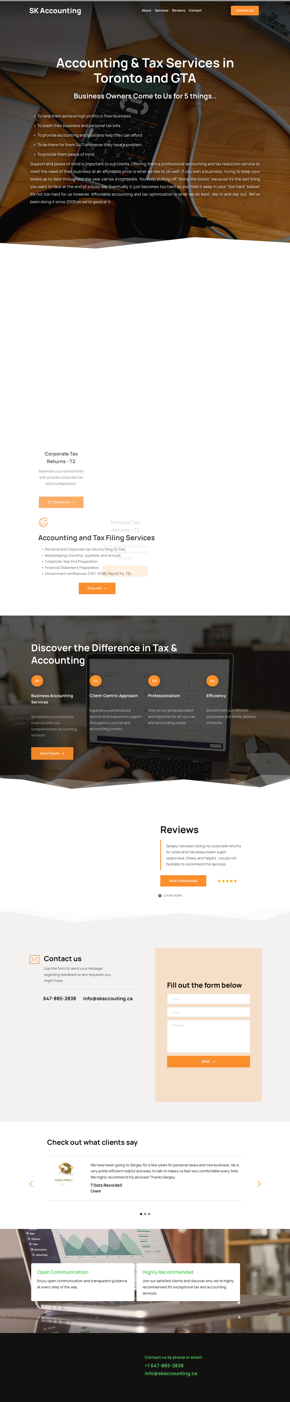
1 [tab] (141, 1214)
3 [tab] (149, 1214)
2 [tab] (145, 1214)
